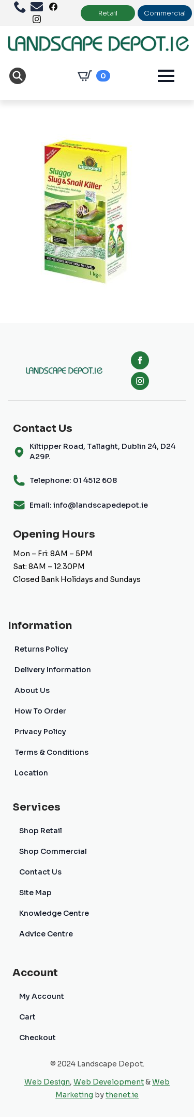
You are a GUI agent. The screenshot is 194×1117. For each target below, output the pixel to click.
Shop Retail (40, 830)
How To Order (40, 711)
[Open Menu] (166, 76)
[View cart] (92, 76)
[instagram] (140, 381)
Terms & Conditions (51, 752)
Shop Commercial (53, 851)
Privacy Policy (40, 731)
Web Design (47, 1082)
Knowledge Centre (54, 913)
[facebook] (140, 360)
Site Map (35, 892)
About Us (32, 690)
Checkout (37, 1037)
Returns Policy (41, 649)
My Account (41, 996)
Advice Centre (46, 933)
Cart (27, 1017)
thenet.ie (122, 1094)
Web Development (108, 1082)
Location (31, 773)
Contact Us (40, 872)
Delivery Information (52, 669)
